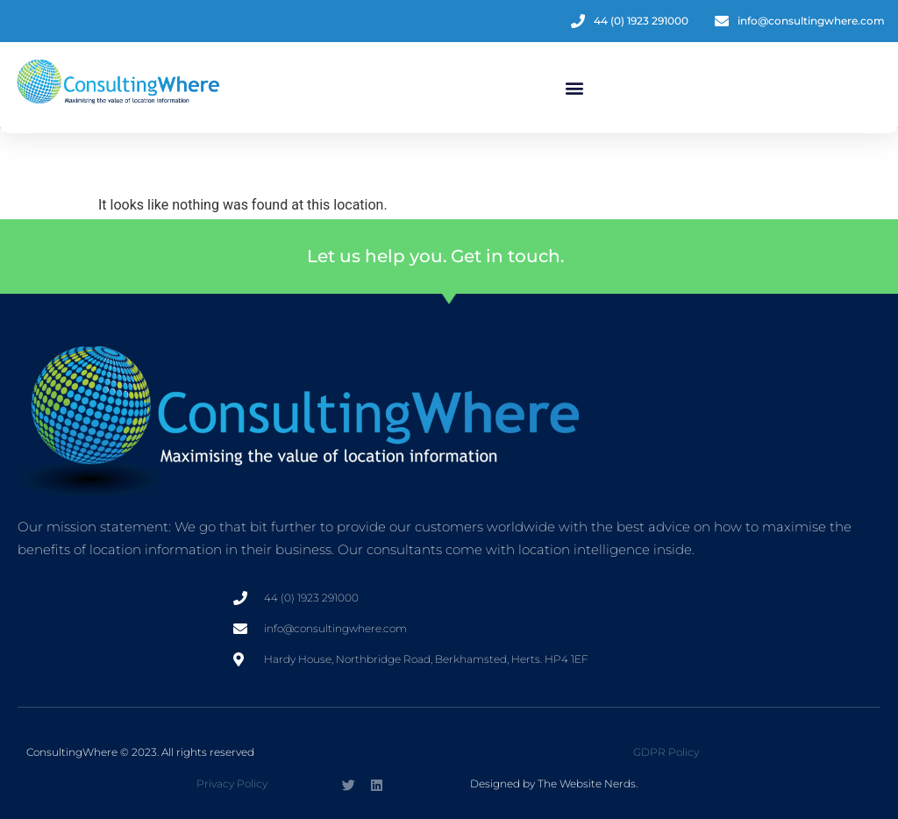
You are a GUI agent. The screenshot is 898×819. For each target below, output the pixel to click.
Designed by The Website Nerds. (554, 783)
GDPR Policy (666, 751)
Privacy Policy (231, 783)
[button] (573, 87)
